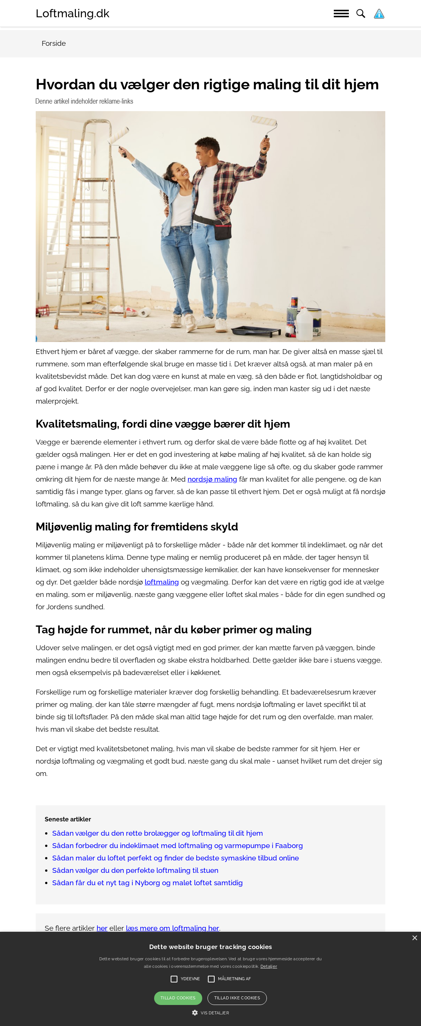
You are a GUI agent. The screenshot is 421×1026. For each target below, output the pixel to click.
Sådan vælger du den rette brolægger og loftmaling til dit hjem (157, 833)
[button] (210, 1013)
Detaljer (268, 966)
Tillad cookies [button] (178, 998)
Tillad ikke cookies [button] (237, 998)
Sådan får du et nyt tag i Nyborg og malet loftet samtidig (147, 882)
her (102, 928)
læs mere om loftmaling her (172, 928)
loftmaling (162, 582)
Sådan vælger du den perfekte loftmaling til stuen (135, 870)
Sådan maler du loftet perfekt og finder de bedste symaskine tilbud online (175, 858)
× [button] (414, 938)
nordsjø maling (212, 479)
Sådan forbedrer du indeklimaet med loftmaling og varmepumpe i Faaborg (177, 845)
